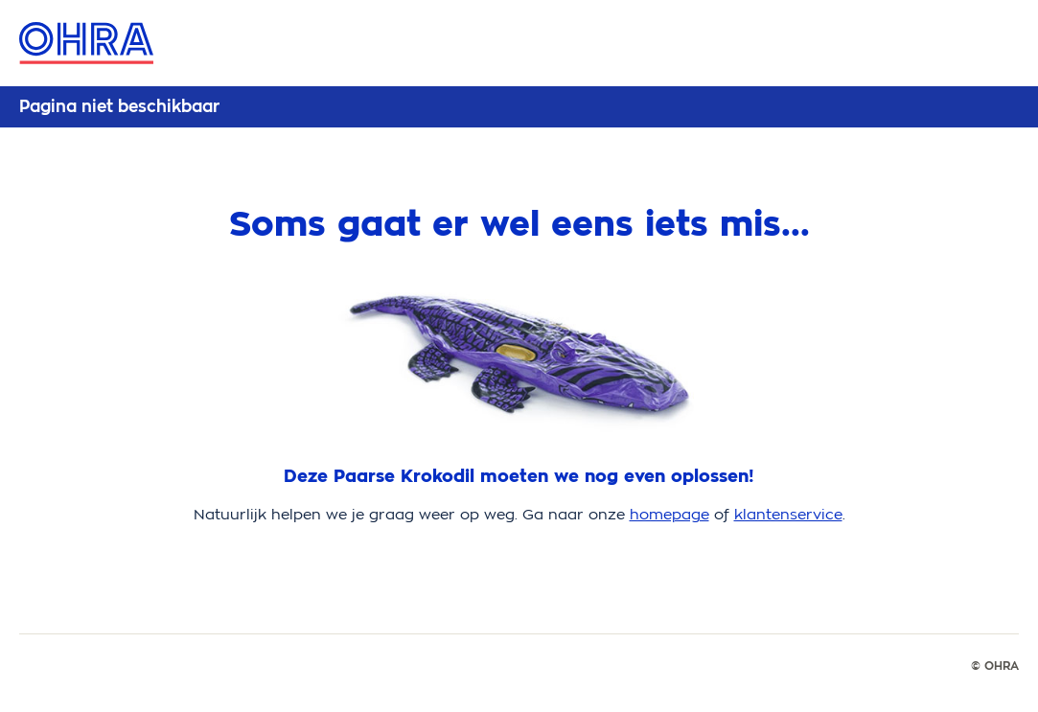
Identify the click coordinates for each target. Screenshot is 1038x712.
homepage (669, 514)
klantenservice (788, 514)
